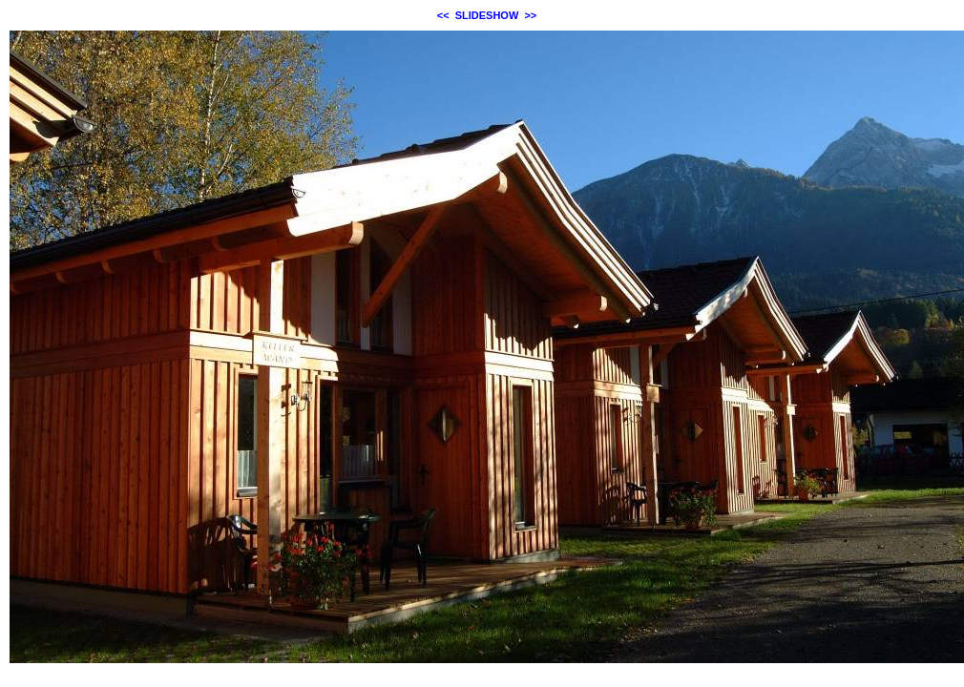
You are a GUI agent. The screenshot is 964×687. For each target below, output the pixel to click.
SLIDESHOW (487, 15)
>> (530, 15)
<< (443, 15)
